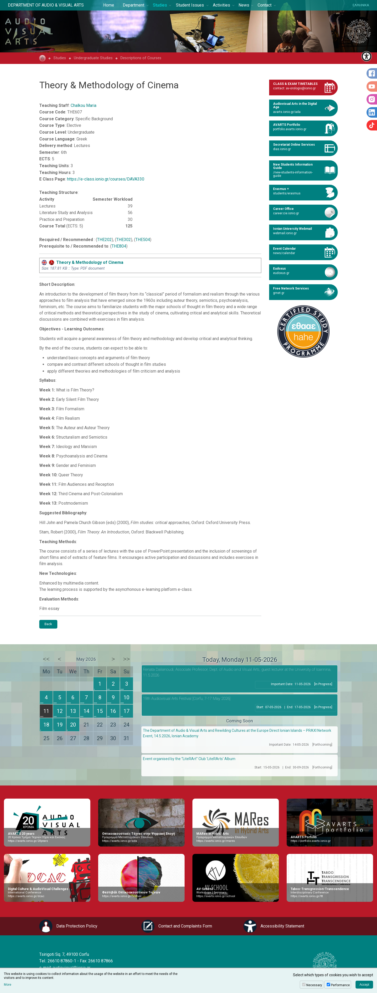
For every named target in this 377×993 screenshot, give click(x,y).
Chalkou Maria (83, 105)
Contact (264, 5)
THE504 (142, 239)
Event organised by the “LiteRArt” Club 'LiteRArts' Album (189, 759)
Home (108, 5)
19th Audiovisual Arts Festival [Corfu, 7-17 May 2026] (186, 698)
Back (48, 624)
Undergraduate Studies (93, 58)
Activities (221, 5)
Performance (340, 985)
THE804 (119, 246)
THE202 (104, 239)
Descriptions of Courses (140, 58)
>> (126, 659)
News (244, 5)
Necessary (314, 985)
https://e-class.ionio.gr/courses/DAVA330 (105, 179)
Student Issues (190, 5)
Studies (160, 5)
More (7, 984)
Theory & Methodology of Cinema (82, 262)
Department (133, 5)
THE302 (123, 239)
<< (46, 659)
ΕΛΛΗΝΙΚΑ (361, 5)
